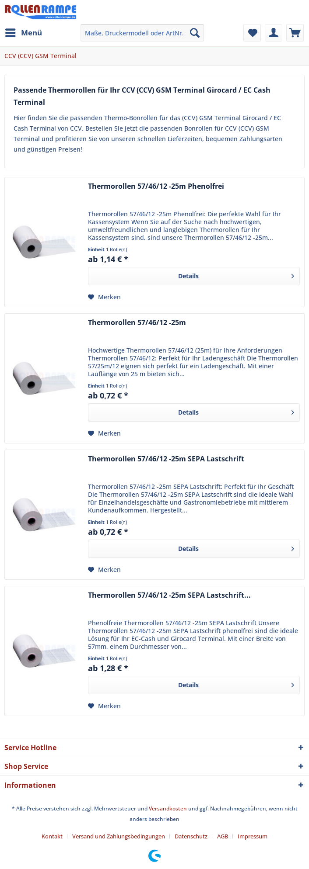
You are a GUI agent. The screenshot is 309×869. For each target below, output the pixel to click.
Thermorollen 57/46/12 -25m (137, 322)
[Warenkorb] (295, 33)
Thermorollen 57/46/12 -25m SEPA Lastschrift (166, 459)
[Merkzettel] (252, 33)
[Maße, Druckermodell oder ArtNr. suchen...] (142, 33)
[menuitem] (23, 33)
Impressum (252, 836)
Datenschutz (191, 836)
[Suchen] (195, 33)
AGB (222, 836)
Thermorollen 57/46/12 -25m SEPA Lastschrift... (169, 595)
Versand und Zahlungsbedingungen (118, 836)
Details (236, 274)
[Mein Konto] (273, 33)
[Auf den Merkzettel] (104, 297)
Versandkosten (168, 808)
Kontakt (52, 836)
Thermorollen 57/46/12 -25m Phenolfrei (156, 186)
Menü (23, 32)
